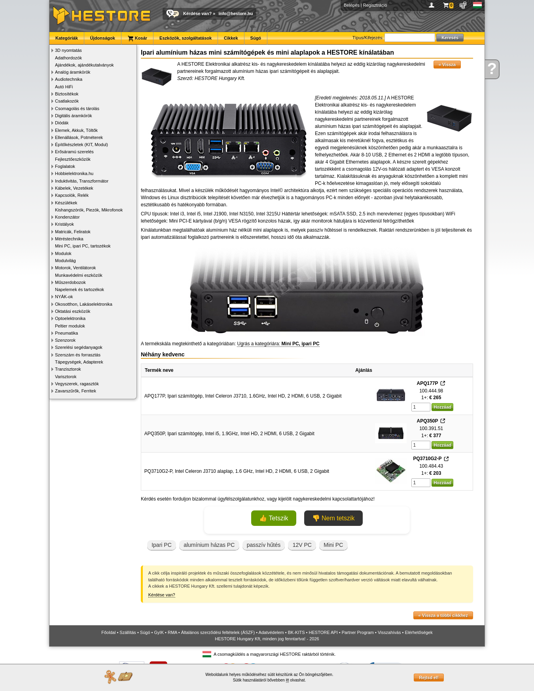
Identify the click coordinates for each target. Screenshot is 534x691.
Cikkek (231, 38)
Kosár (137, 38)
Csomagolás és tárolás (77, 108)
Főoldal (108, 632)
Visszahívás (389, 632)
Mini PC (333, 545)
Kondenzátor (67, 217)
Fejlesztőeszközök (73, 159)
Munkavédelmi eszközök (78, 275)
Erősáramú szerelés (74, 151)
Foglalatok (65, 166)
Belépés (352, 5)
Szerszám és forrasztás (77, 354)
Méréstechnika (69, 238)
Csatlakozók (67, 101)
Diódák (61, 122)
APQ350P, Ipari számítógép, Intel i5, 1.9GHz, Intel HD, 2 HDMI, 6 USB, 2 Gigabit (229, 433)
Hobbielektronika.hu (74, 173)
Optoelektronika (70, 318)
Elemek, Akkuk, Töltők (76, 130)
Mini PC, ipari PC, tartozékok (83, 246)
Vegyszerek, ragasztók (77, 383)
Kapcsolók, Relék (72, 195)
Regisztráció (375, 5)
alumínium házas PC (209, 545)
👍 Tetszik (273, 518)
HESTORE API (323, 632)
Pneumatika (66, 333)
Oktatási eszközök (72, 311)
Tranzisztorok (68, 369)
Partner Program (358, 632)
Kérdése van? (197, 13)
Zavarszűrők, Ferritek (75, 390)
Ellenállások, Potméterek (79, 137)
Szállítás (127, 632)
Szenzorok (65, 340)
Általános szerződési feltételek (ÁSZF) (218, 632)
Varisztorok (65, 376)
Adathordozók (68, 57)
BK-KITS (296, 632)
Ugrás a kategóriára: (278, 343)
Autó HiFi (64, 86)
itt (287, 680)
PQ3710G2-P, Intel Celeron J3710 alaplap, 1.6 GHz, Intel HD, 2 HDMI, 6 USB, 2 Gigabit (236, 471)
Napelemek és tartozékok (79, 289)
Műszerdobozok (70, 282)
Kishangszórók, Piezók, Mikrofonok (89, 209)
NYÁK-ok (64, 296)
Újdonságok (102, 38)
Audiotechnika (68, 79)
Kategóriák (66, 38)
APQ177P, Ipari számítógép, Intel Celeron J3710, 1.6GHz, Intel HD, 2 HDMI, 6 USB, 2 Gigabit (243, 396)
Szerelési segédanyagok (78, 347)
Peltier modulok (70, 326)
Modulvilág (65, 260)
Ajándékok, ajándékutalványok (84, 65)
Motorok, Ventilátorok (75, 267)
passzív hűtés (264, 545)
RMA (172, 632)
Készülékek (66, 202)
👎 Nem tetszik (333, 518)
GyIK (159, 632)
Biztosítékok (66, 93)
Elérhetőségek (418, 632)
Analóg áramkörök (72, 72)
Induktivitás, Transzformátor (81, 181)
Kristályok (64, 224)
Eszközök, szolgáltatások (185, 38)
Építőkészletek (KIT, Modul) (81, 144)
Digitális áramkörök (73, 115)
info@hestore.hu (235, 13)
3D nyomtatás (68, 50)
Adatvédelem (271, 632)
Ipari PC (161, 545)
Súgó (255, 38)
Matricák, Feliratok (73, 231)
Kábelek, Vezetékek (74, 188)
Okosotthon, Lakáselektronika (83, 304)
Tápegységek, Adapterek (79, 362)
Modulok (63, 253)
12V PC (302, 545)
